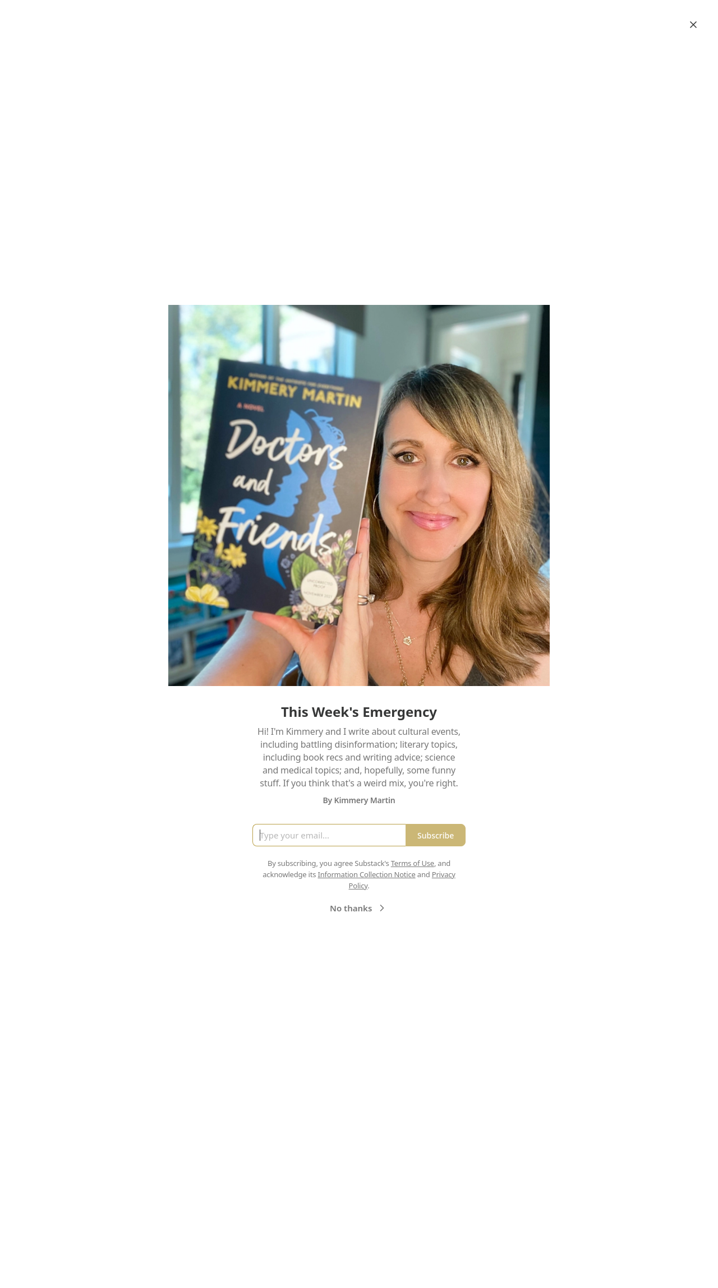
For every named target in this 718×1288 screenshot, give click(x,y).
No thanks (359, 908)
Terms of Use (412, 863)
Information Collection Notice (366, 874)
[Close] (693, 24)
